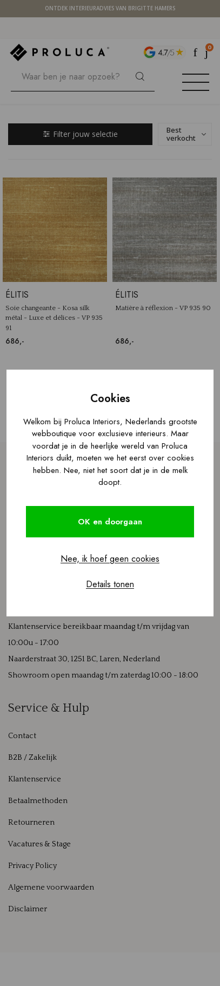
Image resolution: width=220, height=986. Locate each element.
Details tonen (110, 584)
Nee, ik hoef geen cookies (110, 559)
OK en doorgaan (110, 522)
